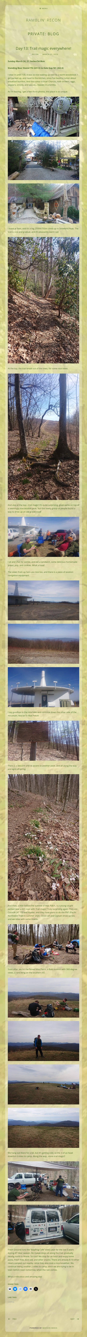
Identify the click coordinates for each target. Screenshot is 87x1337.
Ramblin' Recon (43, 20)
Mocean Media (50, 1328)
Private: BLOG (43, 33)
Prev (14, 1319)
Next (72, 1319)
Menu (45, 8)
